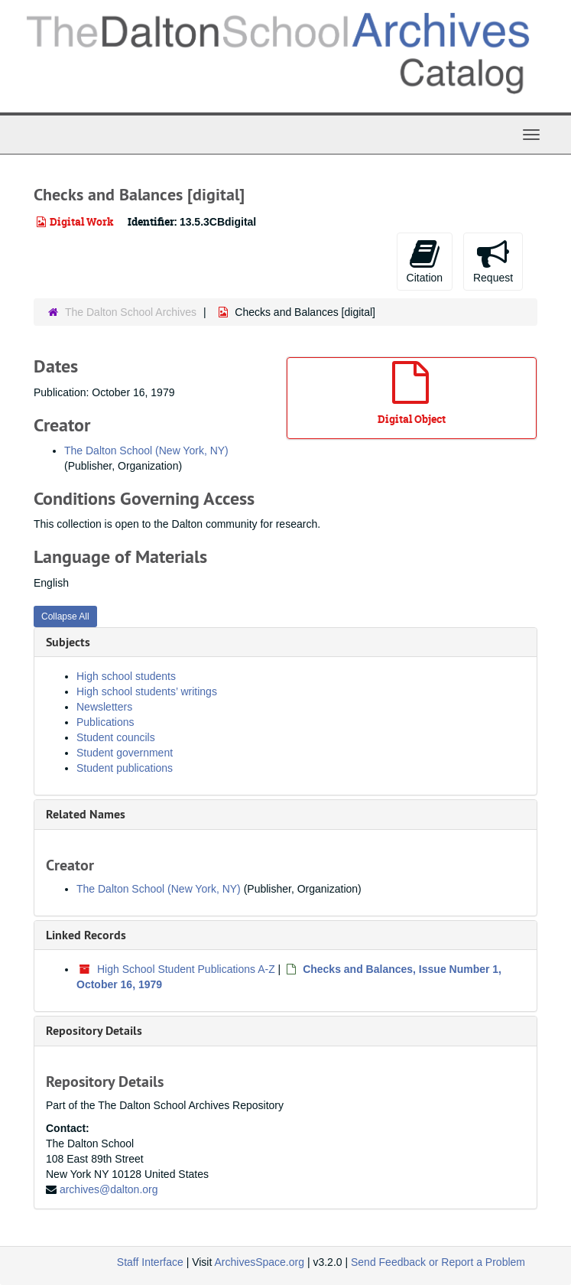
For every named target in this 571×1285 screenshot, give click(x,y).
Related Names (85, 814)
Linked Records (86, 935)
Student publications (124, 768)
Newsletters (104, 707)
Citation (425, 261)
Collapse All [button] (65, 616)
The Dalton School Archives (130, 312)
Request (493, 261)
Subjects (68, 642)
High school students (126, 676)
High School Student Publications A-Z (186, 969)
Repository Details (94, 1031)
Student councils (115, 737)
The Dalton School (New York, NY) (146, 450)
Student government (124, 753)
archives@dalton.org (109, 1189)
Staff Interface (150, 1262)
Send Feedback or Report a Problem (438, 1262)
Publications (105, 722)
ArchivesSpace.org (259, 1262)
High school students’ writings (146, 691)
